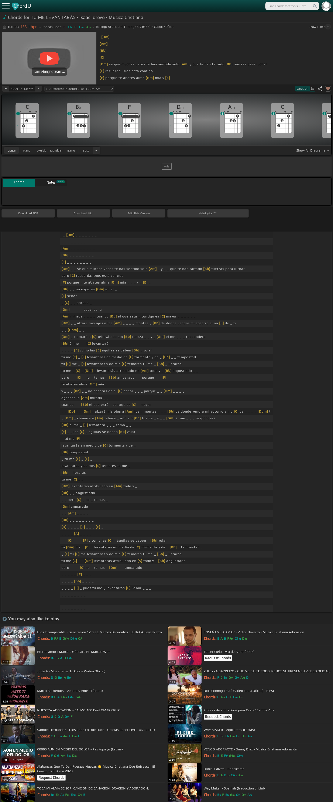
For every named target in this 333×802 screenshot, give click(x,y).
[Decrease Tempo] (5, 89)
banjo (71, 150)
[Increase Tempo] (38, 89)
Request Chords (218, 658)
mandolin (56, 150)
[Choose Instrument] (96, 150)
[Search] (314, 6)
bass (86, 150)
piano (26, 150)
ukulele (41, 150)
